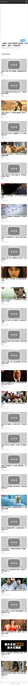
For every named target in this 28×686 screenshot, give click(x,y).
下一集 (23, 40)
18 (11, 683)
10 (24, 682)
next (18, 683)
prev (2, 682)
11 (26, 682)
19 (14, 683)
